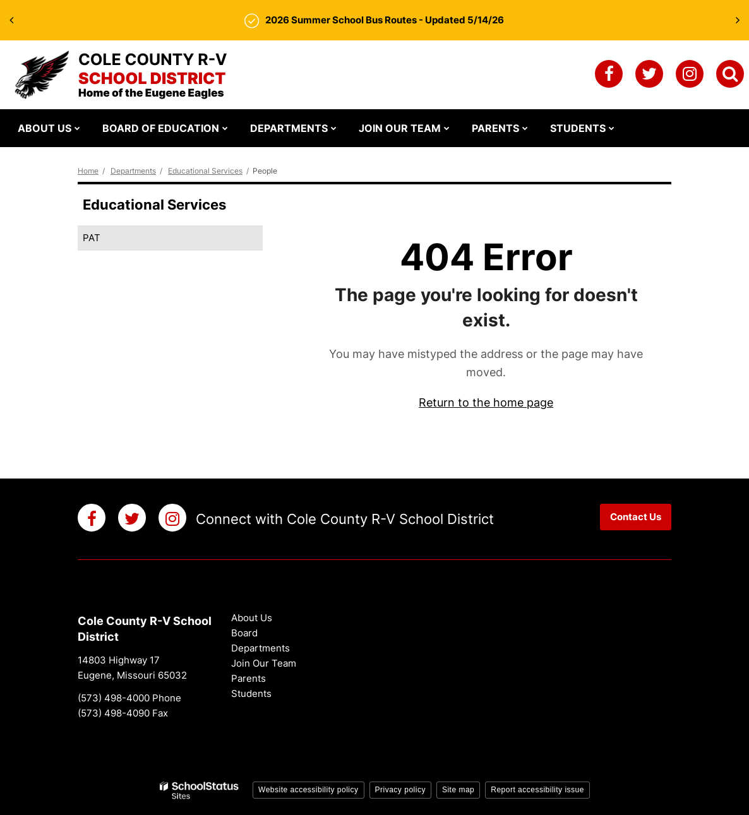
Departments (133, 170)
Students (251, 693)
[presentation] (11, 20)
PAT (91, 238)
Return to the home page (486, 402)
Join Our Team (263, 663)
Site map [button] (458, 789)
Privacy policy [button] (400, 789)
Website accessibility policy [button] (308, 789)
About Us (251, 618)
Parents (248, 678)
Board (244, 633)
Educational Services (205, 170)
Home (88, 170)
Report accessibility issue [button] (537, 789)
